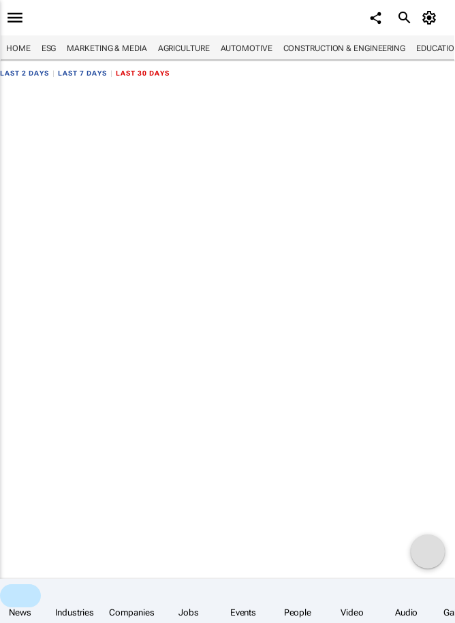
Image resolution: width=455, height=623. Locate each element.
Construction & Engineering (344, 48)
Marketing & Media (106, 48)
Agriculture (184, 48)
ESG (49, 48)
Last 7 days (82, 73)
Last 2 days (24, 73)
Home (18, 48)
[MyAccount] (431, 17)
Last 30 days (143, 73)
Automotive (246, 48)
